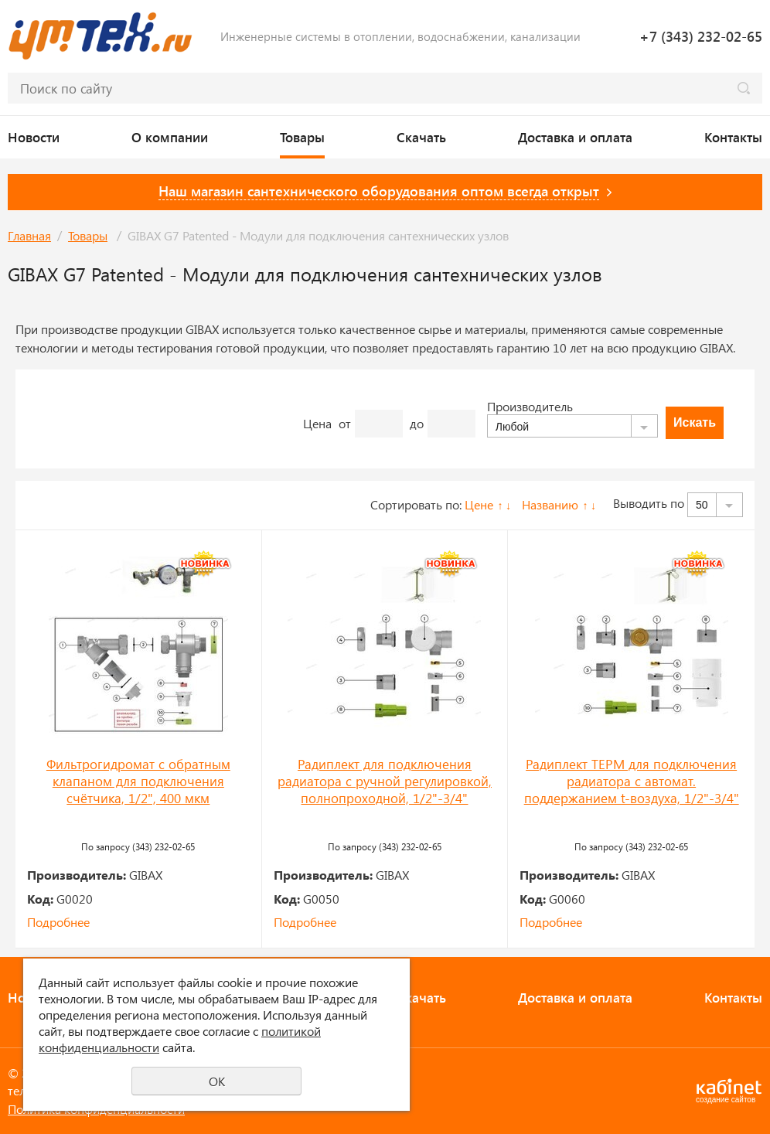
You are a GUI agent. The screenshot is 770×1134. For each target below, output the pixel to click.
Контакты (733, 136)
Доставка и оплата (575, 136)
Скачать (421, 136)
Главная (29, 235)
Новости (34, 136)
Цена (317, 423)
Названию (550, 504)
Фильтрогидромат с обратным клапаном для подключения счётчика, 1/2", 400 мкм (138, 780)
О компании (169, 136)
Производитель (530, 406)
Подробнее (58, 922)
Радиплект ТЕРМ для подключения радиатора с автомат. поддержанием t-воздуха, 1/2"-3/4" (631, 780)
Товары (302, 136)
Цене (479, 504)
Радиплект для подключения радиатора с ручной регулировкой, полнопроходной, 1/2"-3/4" (385, 780)
